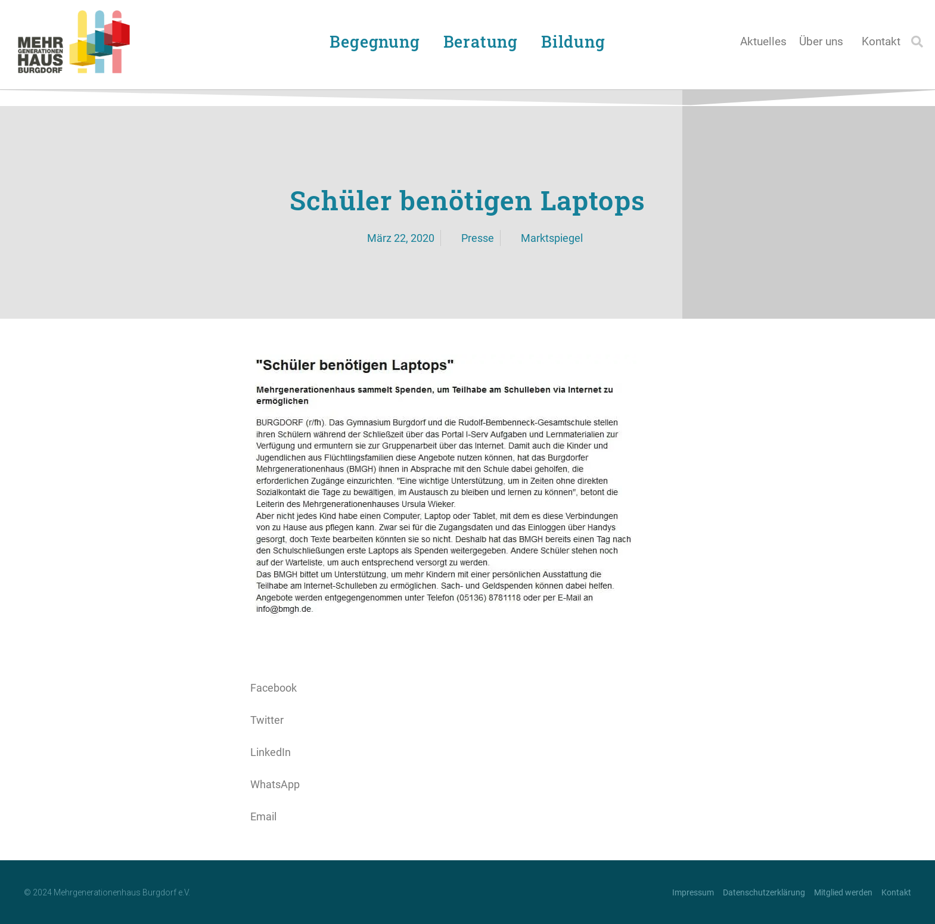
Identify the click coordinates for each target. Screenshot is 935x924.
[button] (917, 42)
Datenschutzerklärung (764, 892)
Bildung (576, 41)
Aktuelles (763, 41)
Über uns (824, 41)
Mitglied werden (843, 892)
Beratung (483, 41)
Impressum (693, 892)
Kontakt (881, 41)
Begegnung (377, 41)
